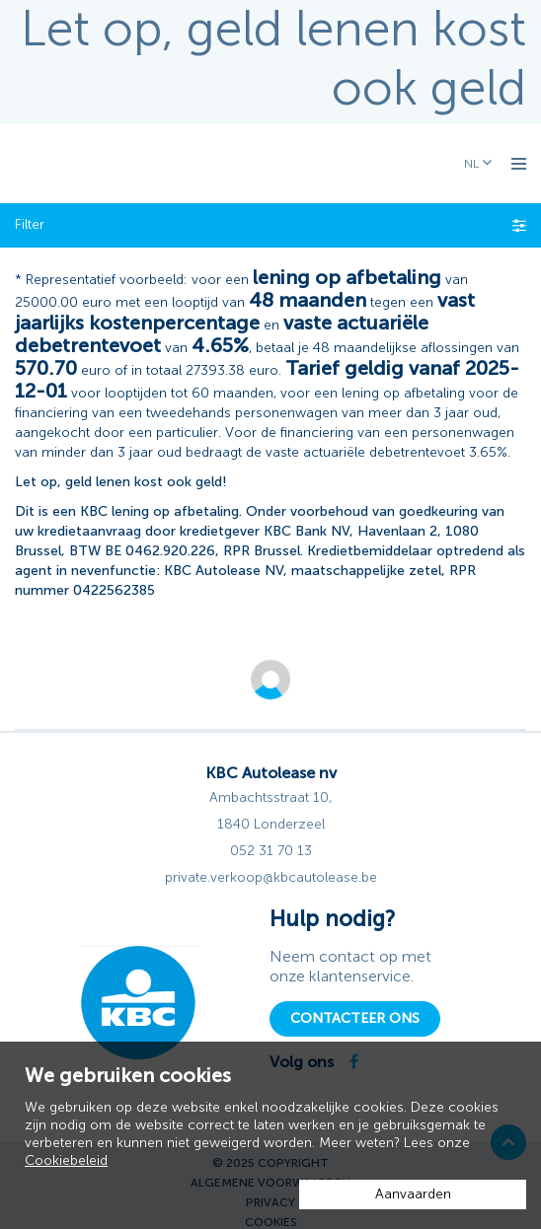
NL (473, 164)
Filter (270, 224)
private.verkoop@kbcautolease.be (271, 877)
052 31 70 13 (271, 850)
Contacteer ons (355, 1018)
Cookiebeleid (66, 1160)
